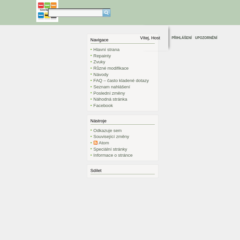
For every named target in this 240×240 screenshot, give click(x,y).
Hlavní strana (107, 49)
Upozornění (206, 38)
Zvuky (100, 61)
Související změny (111, 136)
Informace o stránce (113, 155)
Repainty (102, 55)
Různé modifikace (111, 68)
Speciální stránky (110, 149)
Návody (101, 74)
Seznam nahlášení (112, 86)
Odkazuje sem (108, 130)
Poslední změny (109, 93)
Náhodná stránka (110, 99)
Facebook (103, 105)
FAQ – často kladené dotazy (121, 80)
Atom (104, 142)
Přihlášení (181, 38)
